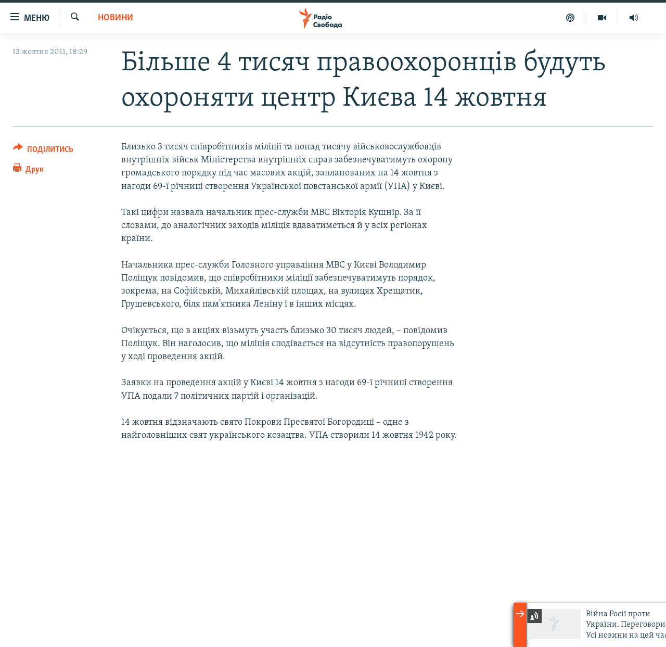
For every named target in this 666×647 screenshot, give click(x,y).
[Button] (43, 151)
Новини (115, 18)
